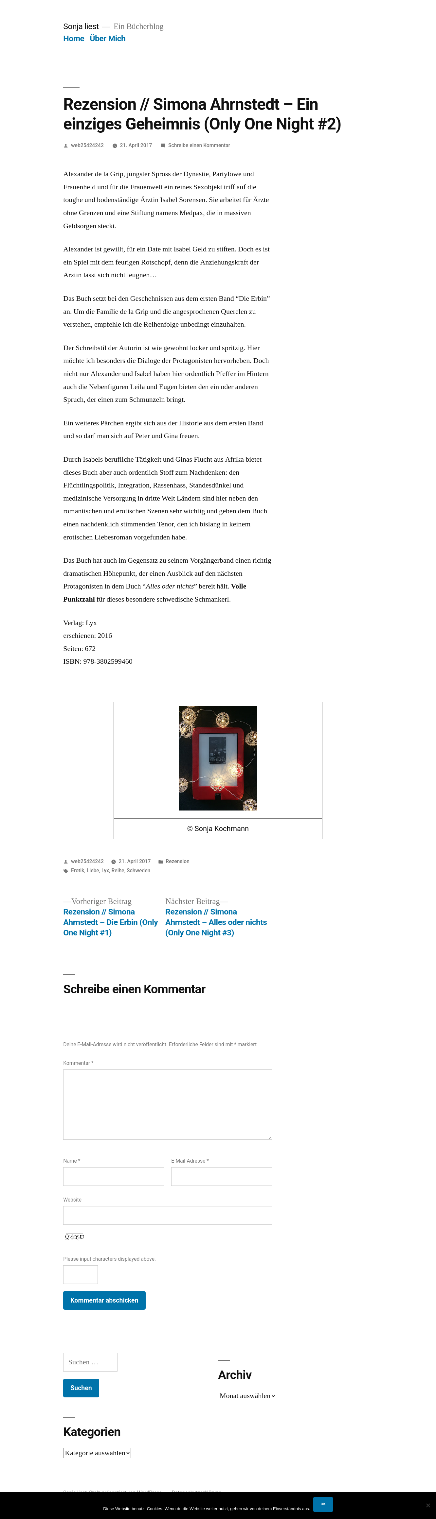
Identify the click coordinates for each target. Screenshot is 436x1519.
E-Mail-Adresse (190, 1161)
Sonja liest (81, 26)
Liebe (93, 870)
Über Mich (107, 38)
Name (71, 1161)
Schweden (138, 870)
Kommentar (78, 1063)
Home (73, 38)
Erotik (77, 870)
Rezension (178, 861)
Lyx (105, 870)
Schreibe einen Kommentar (199, 145)
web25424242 (87, 145)
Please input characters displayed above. (109, 1259)
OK (322, 1504)
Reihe (117, 870)
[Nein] (428, 1505)
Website (72, 1200)
